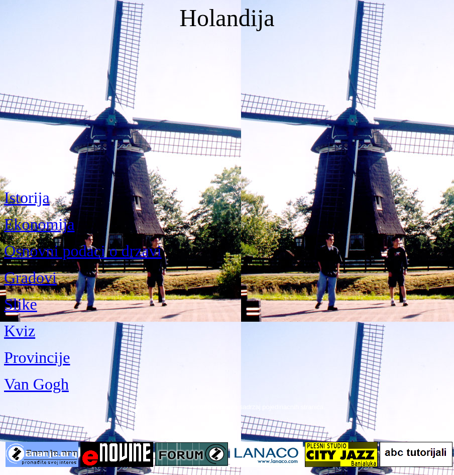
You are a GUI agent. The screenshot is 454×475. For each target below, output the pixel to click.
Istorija (27, 197)
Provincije (37, 357)
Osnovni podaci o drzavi (83, 251)
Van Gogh (36, 384)
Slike (20, 304)
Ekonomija (39, 224)
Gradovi (30, 277)
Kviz (19, 331)
